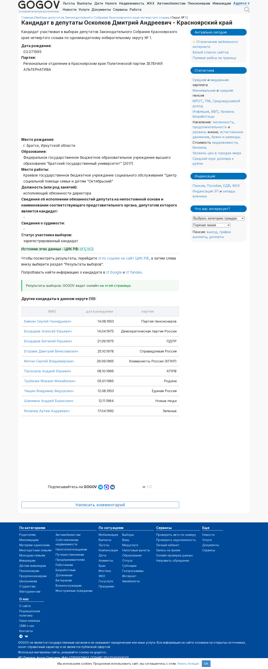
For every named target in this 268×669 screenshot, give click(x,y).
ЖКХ (150, 3)
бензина (199, 147)
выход (212, 232)
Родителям (27, 534)
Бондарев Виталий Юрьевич (48, 341)
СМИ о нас (26, 625)
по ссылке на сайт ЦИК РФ (125, 258)
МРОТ (198, 101)
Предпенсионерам (33, 576)
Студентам (27, 586)
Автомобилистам (171, 3)
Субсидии (129, 565)
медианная (220, 80)
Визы (125, 540)
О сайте (25, 606)
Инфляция (201, 111)
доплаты (216, 237)
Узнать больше (188, 663)
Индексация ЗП (206, 191)
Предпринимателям (70, 559)
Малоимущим (28, 540)
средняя (226, 90)
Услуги (84, 9)
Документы (101, 9)
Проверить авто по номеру (176, 534)
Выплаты (84, 3)
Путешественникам (70, 554)
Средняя (199, 80)
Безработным (65, 570)
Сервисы (120, 9)
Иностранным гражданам (74, 590)
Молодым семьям (32, 555)
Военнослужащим (68, 585)
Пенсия (199, 186)
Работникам (64, 565)
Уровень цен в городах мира (217, 153)
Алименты (106, 560)
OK (206, 663)
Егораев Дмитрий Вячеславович (51, 351)
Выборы (128, 534)
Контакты (26, 631)
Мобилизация (108, 534)
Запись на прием (168, 550)
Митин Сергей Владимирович (49, 361)
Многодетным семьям (35, 550)
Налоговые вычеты (136, 550)
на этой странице (115, 285)
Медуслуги (130, 545)
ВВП (214, 111)
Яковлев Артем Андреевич (46, 411)
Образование (132, 555)
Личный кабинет (167, 545)
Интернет (129, 576)
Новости (70, 9)
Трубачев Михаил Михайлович (49, 381)
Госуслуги (106, 581)
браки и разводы (226, 137)
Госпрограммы (133, 571)
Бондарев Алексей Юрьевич (48, 331)
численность (223, 122)
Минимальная (204, 90)
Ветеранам (64, 580)
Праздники (106, 586)
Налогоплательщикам (71, 549)
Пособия (214, 186)
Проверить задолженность (176, 540)
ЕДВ (226, 186)
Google (116, 272)
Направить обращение (172, 560)
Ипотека (105, 571)
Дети (98, 3)
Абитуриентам (29, 591)
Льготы (69, 3)
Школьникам (28, 581)
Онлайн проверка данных (174, 555)
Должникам (64, 575)
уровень (199, 132)
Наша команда (29, 620)
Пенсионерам (199, 3)
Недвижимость (131, 3)
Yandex (136, 272)
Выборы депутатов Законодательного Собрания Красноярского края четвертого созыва (102, 17)
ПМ (208, 101)
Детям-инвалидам (32, 565)
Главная (27, 17)
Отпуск (127, 560)
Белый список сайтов (211, 52)
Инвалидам (222, 3)
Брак (102, 565)
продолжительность (210, 127)
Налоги (111, 3)
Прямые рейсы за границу (214, 58)
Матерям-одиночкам (34, 545)
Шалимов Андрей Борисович (48, 401)
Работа (135, 9)
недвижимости (224, 142)
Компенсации (108, 550)
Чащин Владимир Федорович (48, 391)
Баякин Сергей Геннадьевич (47, 321)
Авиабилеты (131, 581)
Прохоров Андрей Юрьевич (47, 371)
